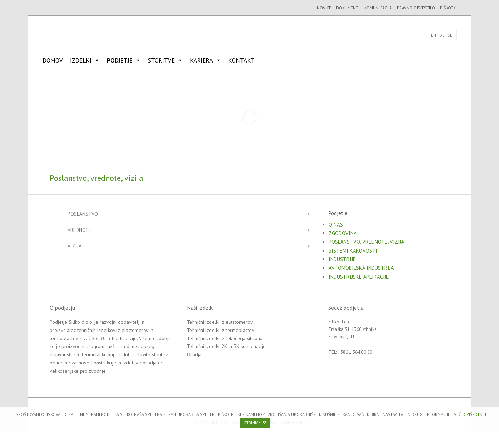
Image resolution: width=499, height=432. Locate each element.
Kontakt (241, 60)
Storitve (165, 60)
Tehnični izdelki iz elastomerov (220, 322)
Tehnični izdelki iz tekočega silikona (225, 338)
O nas (336, 224)
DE (441, 35)
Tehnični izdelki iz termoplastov (220, 330)
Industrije (342, 259)
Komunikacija (378, 7)
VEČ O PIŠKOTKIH (470, 414)
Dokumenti (347, 7)
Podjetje (124, 60)
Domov (53, 60)
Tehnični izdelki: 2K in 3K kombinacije (226, 346)
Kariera (205, 60)
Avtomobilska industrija (361, 267)
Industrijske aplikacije (359, 276)
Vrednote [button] (190, 229)
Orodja (194, 354)
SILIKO (66, 35)
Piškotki (448, 7)
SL (450, 35)
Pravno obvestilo (416, 7)
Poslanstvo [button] (190, 213)
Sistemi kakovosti (353, 250)
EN (433, 35)
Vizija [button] (190, 245)
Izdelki (85, 60)
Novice (324, 7)
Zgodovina (343, 233)
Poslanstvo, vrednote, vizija (366, 241)
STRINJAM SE (255, 422)
